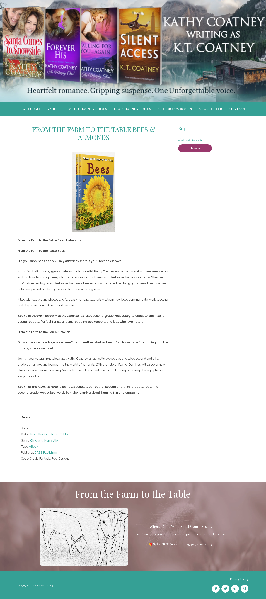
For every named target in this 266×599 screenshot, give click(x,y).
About (53, 109)
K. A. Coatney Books (132, 109)
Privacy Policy (239, 579)
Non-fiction (51, 440)
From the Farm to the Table (49, 434)
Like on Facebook (216, 589)
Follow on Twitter (225, 589)
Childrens (36, 440)
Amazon (195, 148)
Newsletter (210, 109)
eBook (33, 446)
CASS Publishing (46, 452)
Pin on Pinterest (235, 589)
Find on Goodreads (244, 589)
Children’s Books (175, 109)
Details (25, 417)
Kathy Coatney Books (86, 109)
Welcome (31, 109)
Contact (237, 109)
